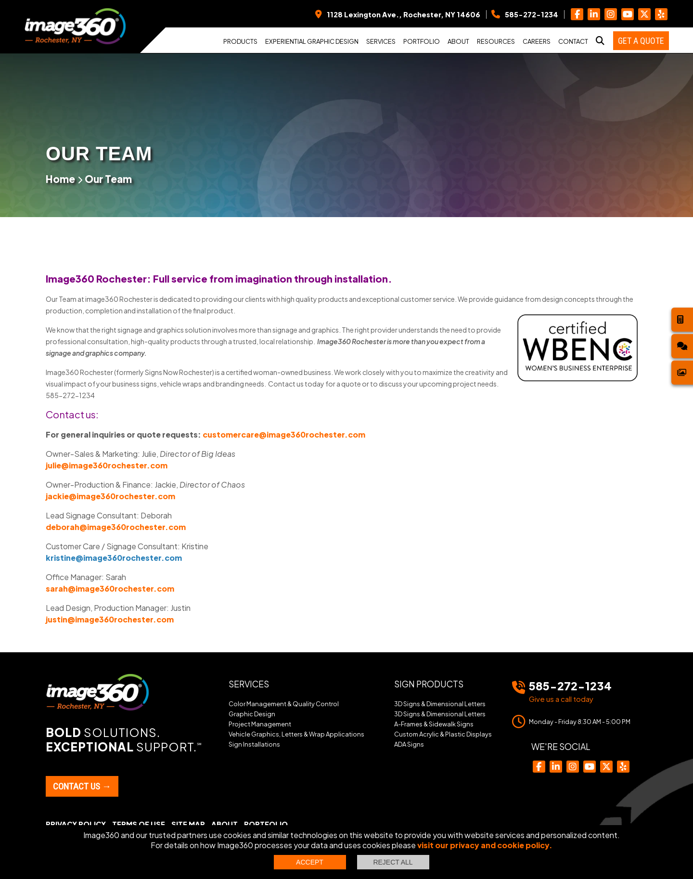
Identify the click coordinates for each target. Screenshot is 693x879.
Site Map (188, 824)
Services (381, 41)
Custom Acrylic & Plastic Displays (443, 734)
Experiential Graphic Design (312, 41)
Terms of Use (138, 824)
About (458, 41)
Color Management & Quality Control (284, 704)
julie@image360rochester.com (106, 465)
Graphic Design (252, 714)
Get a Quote (641, 41)
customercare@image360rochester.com (284, 434)
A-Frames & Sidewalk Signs (434, 724)
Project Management (260, 724)
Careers (537, 41)
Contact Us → (82, 786)
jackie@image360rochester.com (110, 496)
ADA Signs (409, 744)
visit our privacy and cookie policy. (484, 845)
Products (240, 41)
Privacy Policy (76, 824)
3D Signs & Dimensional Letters (440, 704)
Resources (496, 41)
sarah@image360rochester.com (110, 588)
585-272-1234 (570, 686)
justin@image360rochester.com (110, 619)
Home (60, 178)
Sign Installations (254, 744)
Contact (573, 41)
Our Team (108, 178)
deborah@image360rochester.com (116, 527)
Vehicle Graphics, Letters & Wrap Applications (296, 734)
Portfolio (421, 41)
